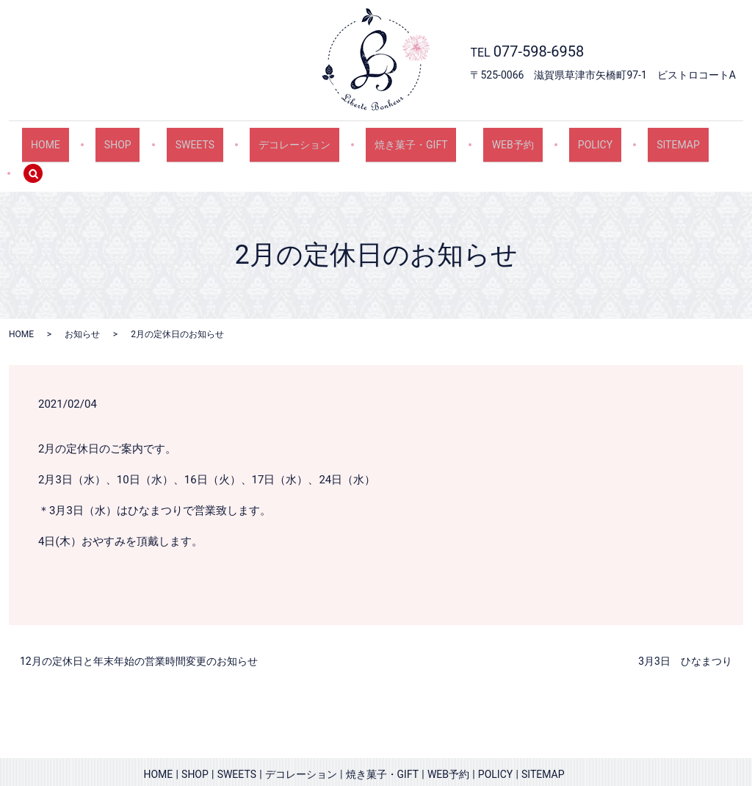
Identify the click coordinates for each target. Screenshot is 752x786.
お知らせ (82, 300)
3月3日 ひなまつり (685, 628)
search (696, 139)
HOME (71, 138)
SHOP (132, 138)
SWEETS (197, 138)
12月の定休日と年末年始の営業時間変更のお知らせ (139, 628)
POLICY (553, 138)
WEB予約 (482, 138)
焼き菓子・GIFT (392, 138)
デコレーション (286, 138)
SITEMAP (625, 138)
